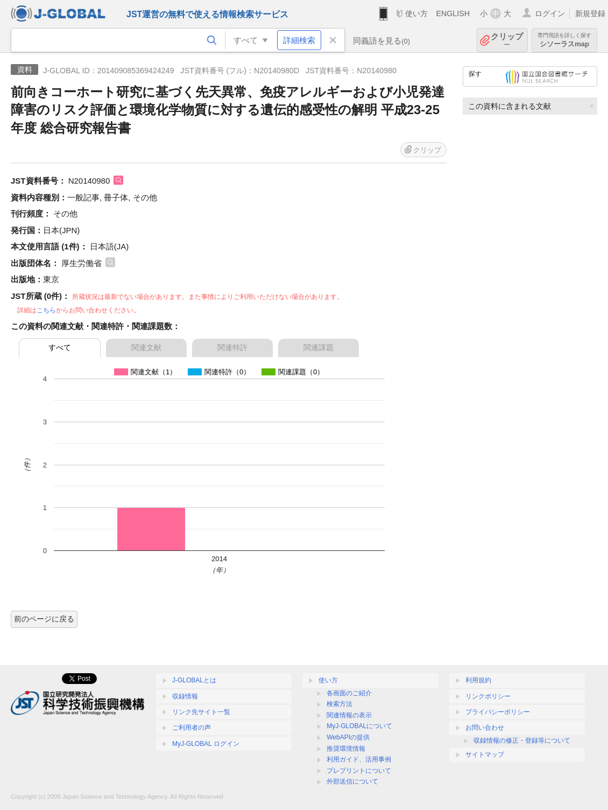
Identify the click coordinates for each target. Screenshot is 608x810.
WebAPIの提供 (348, 737)
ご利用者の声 (191, 727)
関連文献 (146, 347)
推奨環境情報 (346, 748)
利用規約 (478, 680)
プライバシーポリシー (497, 712)
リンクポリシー (488, 696)
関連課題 (318, 347)
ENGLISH (453, 13)
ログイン (550, 13)
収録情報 (185, 696)
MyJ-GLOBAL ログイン (205, 744)
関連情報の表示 (349, 715)
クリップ (507, 40)
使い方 (416, 13)
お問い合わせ (484, 727)
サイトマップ (484, 754)
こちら (46, 310)
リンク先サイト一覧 (201, 712)
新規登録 (590, 13)
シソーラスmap (564, 40)
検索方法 (339, 704)
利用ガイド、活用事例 (359, 759)
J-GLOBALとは (194, 680)
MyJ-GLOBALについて (359, 726)
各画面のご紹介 (349, 693)
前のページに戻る (44, 619)
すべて (59, 347)
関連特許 (232, 347)
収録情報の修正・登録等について (521, 740)
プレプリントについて (359, 770)
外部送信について (352, 781)
